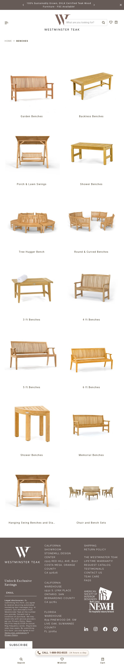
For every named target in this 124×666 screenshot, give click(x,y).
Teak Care (91, 576)
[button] (23, 5)
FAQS (87, 580)
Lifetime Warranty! (98, 561)
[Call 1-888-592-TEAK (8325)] (62, 653)
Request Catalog (97, 565)
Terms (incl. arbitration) (16, 633)
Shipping (90, 545)
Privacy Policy (11, 635)
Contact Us (93, 572)
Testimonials (94, 568)
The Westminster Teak (101, 557)
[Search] (103, 22)
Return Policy (95, 549)
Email (10, 592)
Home (8, 41)
